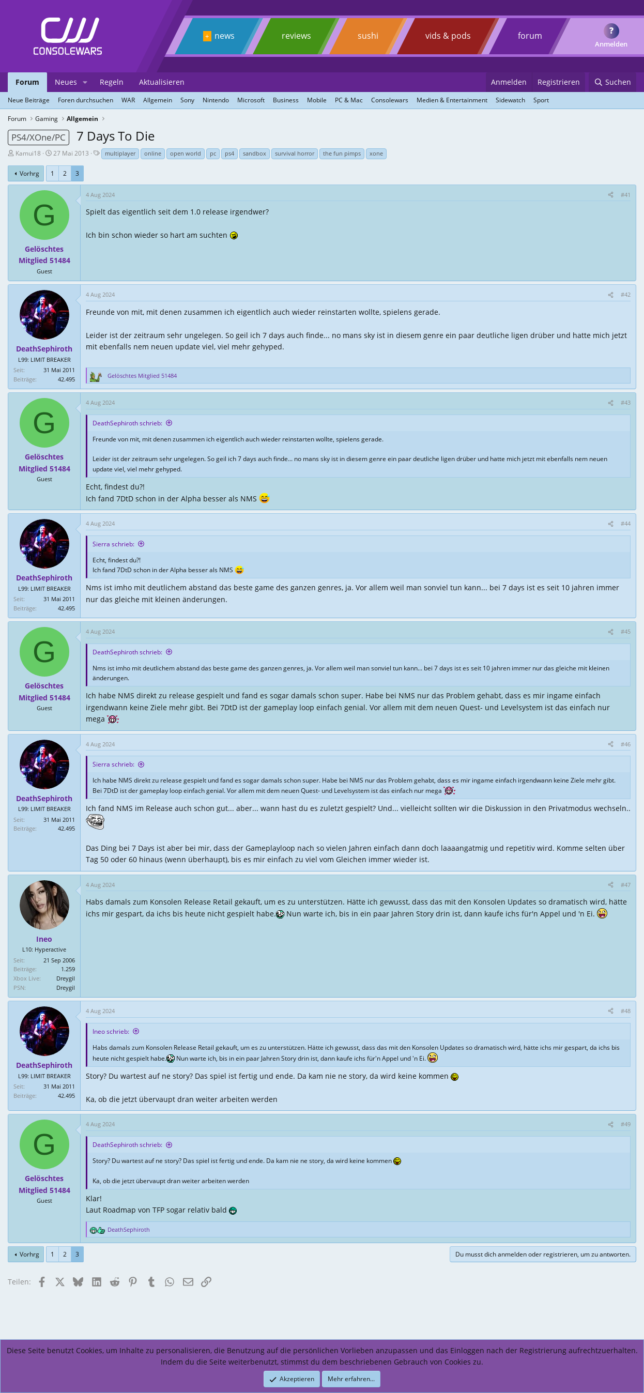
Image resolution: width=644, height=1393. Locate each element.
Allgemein (157, 100)
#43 (626, 402)
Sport (541, 100)
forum (530, 35)
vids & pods (448, 35)
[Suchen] (612, 82)
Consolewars (389, 100)
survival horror (294, 153)
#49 (626, 1124)
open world (185, 153)
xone (376, 153)
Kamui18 (28, 153)
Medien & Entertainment (452, 100)
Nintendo (216, 100)
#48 (626, 1011)
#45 (626, 631)
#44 (626, 523)
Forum (27, 82)
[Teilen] (610, 195)
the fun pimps (342, 153)
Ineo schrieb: (111, 1031)
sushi (368, 35)
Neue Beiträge (29, 100)
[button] (85, 82)
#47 (626, 885)
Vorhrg (29, 173)
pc (213, 153)
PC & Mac (349, 100)
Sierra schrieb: (113, 544)
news (224, 35)
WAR (128, 100)
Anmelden (611, 44)
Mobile (317, 100)
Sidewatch (510, 100)
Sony (187, 100)
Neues (66, 82)
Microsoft (251, 100)
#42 (626, 294)
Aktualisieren (162, 82)
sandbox (254, 153)
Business (286, 100)
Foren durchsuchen (85, 100)
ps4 (229, 153)
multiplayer (120, 153)
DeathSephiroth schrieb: (127, 423)
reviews (296, 35)
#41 (626, 194)
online (152, 153)
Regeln (112, 82)
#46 (626, 744)
